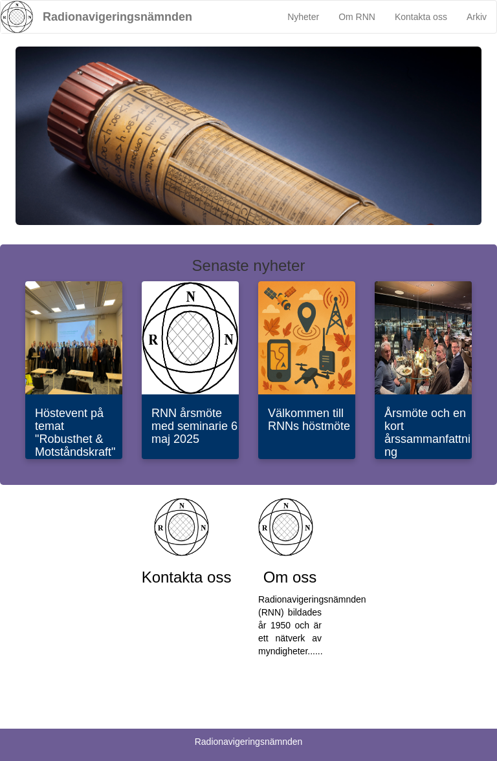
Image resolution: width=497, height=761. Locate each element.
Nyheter (303, 17)
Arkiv (477, 17)
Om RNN (356, 17)
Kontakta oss (421, 17)
